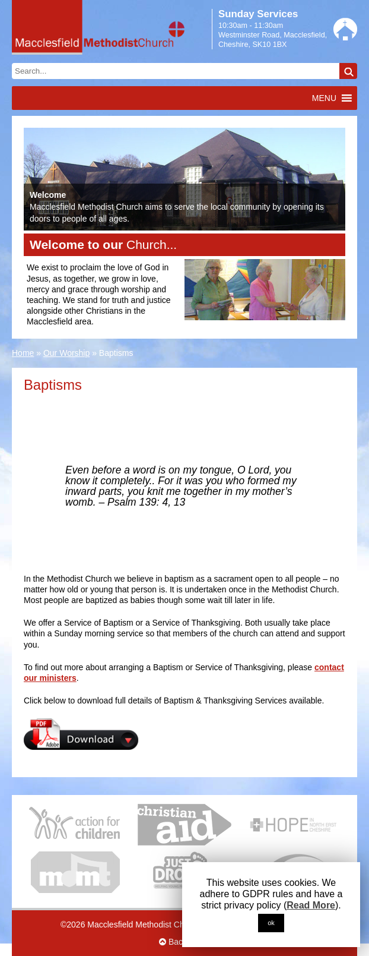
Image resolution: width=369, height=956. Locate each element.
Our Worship (66, 353)
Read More (311, 905)
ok (271, 922)
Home (23, 353)
